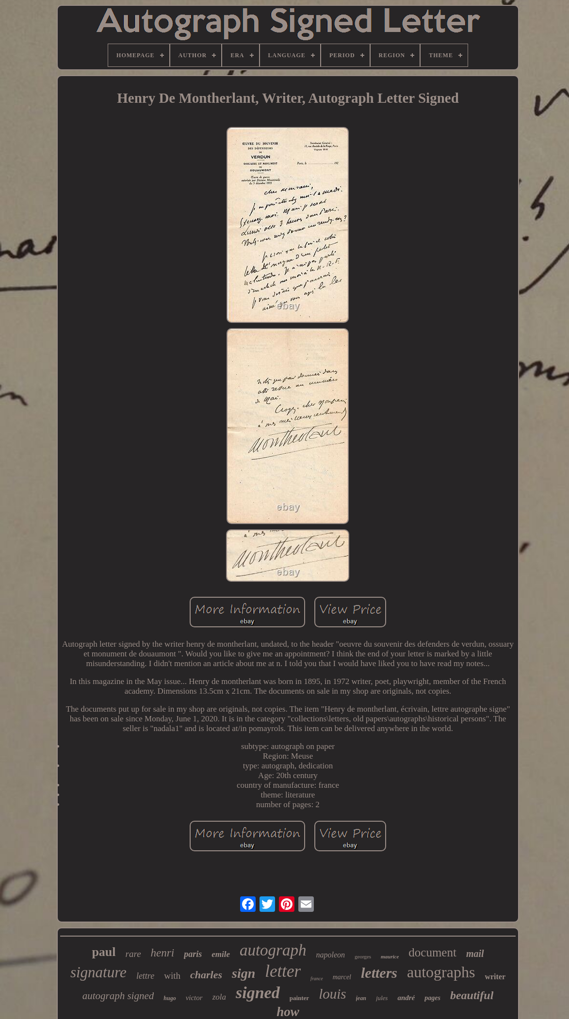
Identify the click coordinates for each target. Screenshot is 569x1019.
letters (379, 973)
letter (283, 971)
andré (406, 998)
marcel (342, 977)
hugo (169, 998)
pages (432, 998)
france (316, 978)
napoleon (330, 955)
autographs (441, 972)
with (172, 976)
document (432, 952)
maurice (390, 956)
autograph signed (118, 996)
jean (361, 998)
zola (219, 997)
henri (163, 953)
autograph (273, 950)
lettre (145, 976)
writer (495, 976)
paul (103, 952)
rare (133, 954)
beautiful (471, 995)
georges (363, 956)
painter (299, 998)
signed (258, 993)
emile (220, 954)
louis (332, 994)
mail (475, 953)
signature (98, 972)
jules (382, 998)
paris (193, 954)
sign (243, 973)
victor (194, 998)
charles (206, 975)
